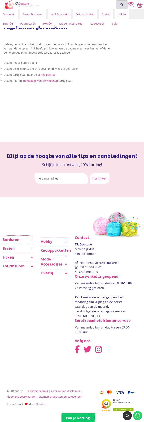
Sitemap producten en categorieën (60, 396)
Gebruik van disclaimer (65, 391)
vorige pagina (46, 74)
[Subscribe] (100, 178)
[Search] (122, 4)
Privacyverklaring (37, 391)
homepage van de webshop (40, 80)
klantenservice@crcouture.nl (100, 263)
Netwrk (40, 404)
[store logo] (57, 4)
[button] (127, 415)
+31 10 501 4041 (90, 267)
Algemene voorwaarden (21, 396)
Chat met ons (88, 272)
